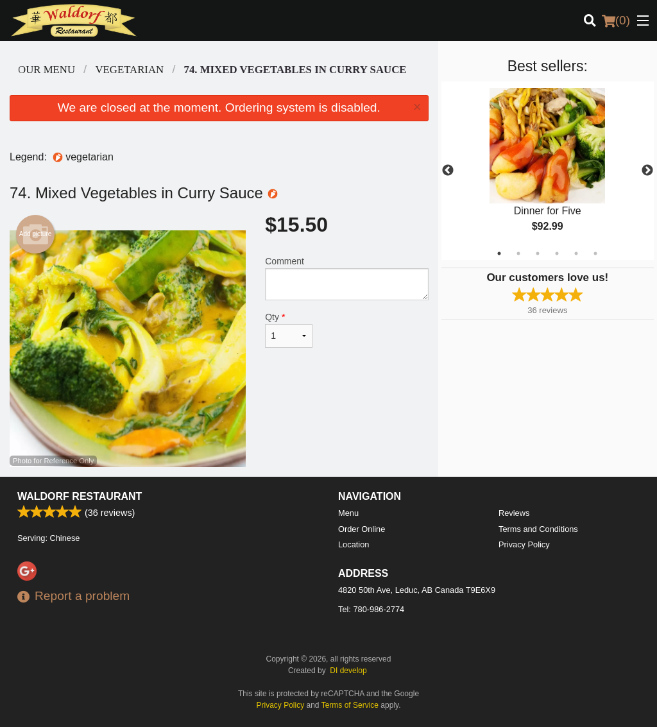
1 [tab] (499, 253)
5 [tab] (576, 253)
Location (353, 544)
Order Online (361, 529)
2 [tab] (518, 253)
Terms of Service (350, 705)
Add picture (35, 234)
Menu (348, 513)
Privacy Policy (524, 544)
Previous (447, 170)
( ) (616, 20)
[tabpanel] (548, 171)
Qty (288, 330)
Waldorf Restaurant (79, 496)
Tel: (371, 609)
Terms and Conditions (538, 529)
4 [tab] (556, 253)
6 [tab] (595, 253)
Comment (346, 278)
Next (647, 170)
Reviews (514, 513)
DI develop (348, 670)
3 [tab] (537, 253)
